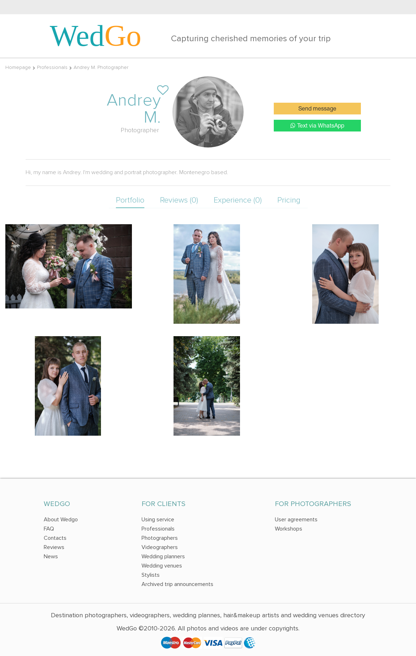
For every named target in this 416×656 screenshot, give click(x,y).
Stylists (151, 575)
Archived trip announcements (177, 584)
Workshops (288, 528)
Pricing (288, 200)
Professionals (52, 67)
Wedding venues (162, 565)
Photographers (160, 538)
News (51, 556)
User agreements (296, 519)
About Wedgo (61, 519)
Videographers (160, 547)
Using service (158, 519)
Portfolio (130, 200)
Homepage (18, 67)
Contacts (55, 538)
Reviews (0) (179, 200)
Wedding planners (163, 556)
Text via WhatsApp (317, 126)
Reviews (54, 547)
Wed (96, 35)
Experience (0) (238, 200)
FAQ (49, 528)
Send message (317, 109)
